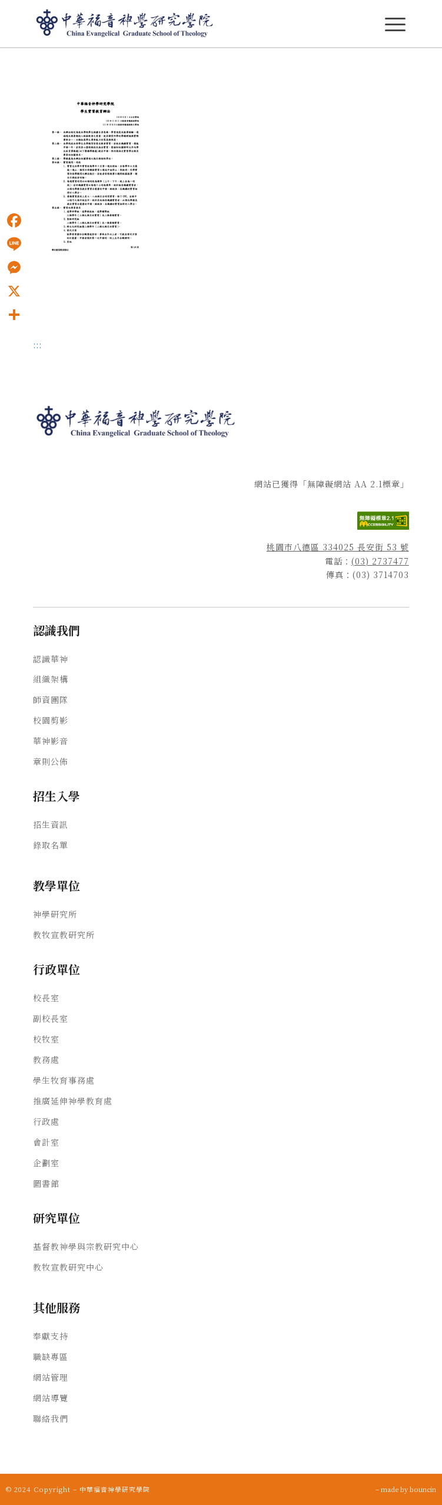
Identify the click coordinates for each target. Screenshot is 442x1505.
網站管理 (50, 1377)
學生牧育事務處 (64, 1080)
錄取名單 (50, 845)
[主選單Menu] (395, 24)
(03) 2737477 (380, 561)
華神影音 (50, 741)
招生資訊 (50, 824)
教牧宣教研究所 (64, 934)
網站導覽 (50, 1398)
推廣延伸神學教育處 (72, 1101)
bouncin (423, 1489)
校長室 (46, 998)
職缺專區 (50, 1356)
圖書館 (46, 1183)
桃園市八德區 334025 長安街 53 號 (338, 547)
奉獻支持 (50, 1336)
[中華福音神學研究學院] (183, 23)
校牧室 (46, 1039)
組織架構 (50, 679)
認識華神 (50, 659)
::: (37, 345)
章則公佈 (50, 761)
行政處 (46, 1121)
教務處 (46, 1059)
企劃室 (46, 1163)
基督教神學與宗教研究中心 (86, 1246)
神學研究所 (55, 914)
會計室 (46, 1142)
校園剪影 (50, 720)
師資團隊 (50, 699)
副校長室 (50, 1018)
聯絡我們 (50, 1418)
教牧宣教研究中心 (68, 1267)
